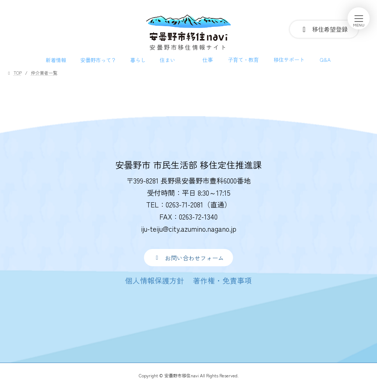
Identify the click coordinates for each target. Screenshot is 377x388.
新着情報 (56, 60)
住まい (167, 60)
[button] (188, 257)
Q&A (325, 59)
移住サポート (289, 59)
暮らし (138, 60)
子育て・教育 (243, 59)
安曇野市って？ (98, 60)
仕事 (207, 59)
